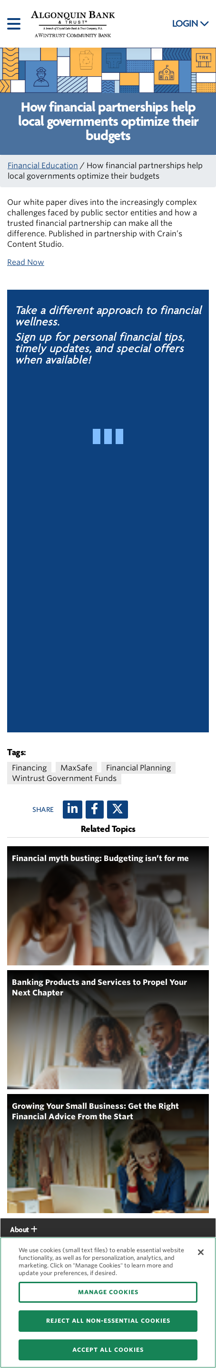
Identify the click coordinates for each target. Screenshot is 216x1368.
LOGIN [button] (190, 24)
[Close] (200, 1252)
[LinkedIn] (72, 810)
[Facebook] (95, 810)
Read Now (25, 262)
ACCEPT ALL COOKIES (108, 1349)
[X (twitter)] (117, 810)
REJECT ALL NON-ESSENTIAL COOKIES (108, 1320)
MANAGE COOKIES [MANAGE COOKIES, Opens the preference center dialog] (108, 1292)
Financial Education (43, 165)
